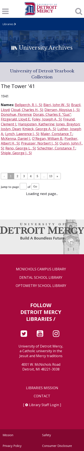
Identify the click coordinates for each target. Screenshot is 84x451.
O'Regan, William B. (47, 138)
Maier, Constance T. (57, 133)
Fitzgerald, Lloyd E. (16, 119)
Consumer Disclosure (57, 446)
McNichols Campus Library (41, 269)
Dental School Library (40, 278)
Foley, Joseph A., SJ (47, 119)
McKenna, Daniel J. (16, 138)
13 (50, 176)
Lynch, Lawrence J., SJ (22, 133)
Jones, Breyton (68, 124)
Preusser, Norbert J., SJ (39, 143)
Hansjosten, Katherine (36, 124)
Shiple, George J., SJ (16, 153)
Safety (46, 435)
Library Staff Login (44, 404)
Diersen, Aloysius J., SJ (61, 109)
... (44, 176)
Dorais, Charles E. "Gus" (52, 114)
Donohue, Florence (16, 114)
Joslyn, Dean (11, 128)
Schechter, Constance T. (56, 148)
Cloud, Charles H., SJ (27, 109)
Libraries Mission (42, 388)
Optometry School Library (41, 286)
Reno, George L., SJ (20, 148)
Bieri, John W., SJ (56, 104)
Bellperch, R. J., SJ (28, 104)
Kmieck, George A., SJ (39, 128)
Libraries (8, 24)
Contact (42, 396)
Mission (8, 435)
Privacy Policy (12, 446)
